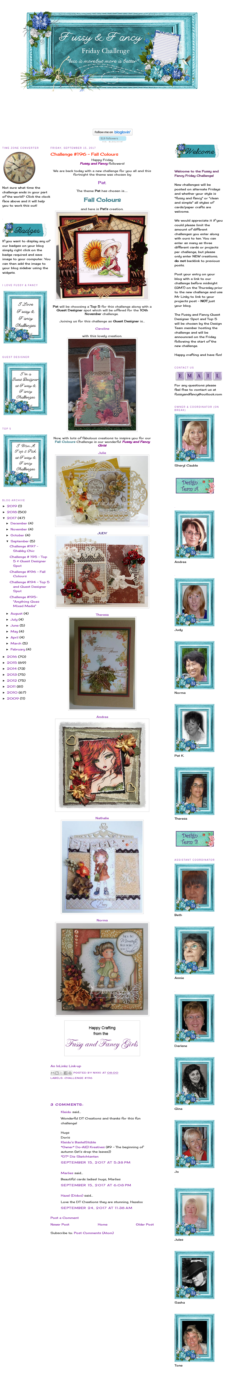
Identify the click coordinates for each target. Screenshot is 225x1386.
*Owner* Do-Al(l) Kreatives (83, 1147)
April (15, 637)
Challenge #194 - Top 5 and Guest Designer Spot (30, 586)
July (15, 619)
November (19, 529)
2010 (13, 692)
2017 (12, 518)
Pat (102, 182)
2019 (12, 506)
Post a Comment (65, 1218)
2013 (12, 674)
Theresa (102, 614)
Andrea (102, 717)
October (18, 535)
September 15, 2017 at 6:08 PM (96, 1185)
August (17, 613)
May (15, 631)
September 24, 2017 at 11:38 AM (96, 1208)
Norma (102, 920)
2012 (12, 680)
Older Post (145, 1224)
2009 (13, 698)
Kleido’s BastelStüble (78, 1142)
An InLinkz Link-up (66, 1066)
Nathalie (102, 818)
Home (102, 1224)
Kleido (66, 1112)
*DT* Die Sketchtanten (79, 1156)
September (20, 541)
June (15, 625)
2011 (12, 686)
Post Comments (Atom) (94, 1233)
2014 (12, 668)
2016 (12, 656)
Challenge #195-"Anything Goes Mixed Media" (24, 601)
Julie (102, 453)
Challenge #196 (79, 1078)
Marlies (67, 1173)
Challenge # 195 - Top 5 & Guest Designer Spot (28, 561)
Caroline (102, 328)
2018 (12, 512)
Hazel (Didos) (72, 1195)
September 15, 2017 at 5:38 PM (96, 1162)
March (16, 643)
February (18, 649)
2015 (12, 662)
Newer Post (60, 1224)
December (19, 523)
